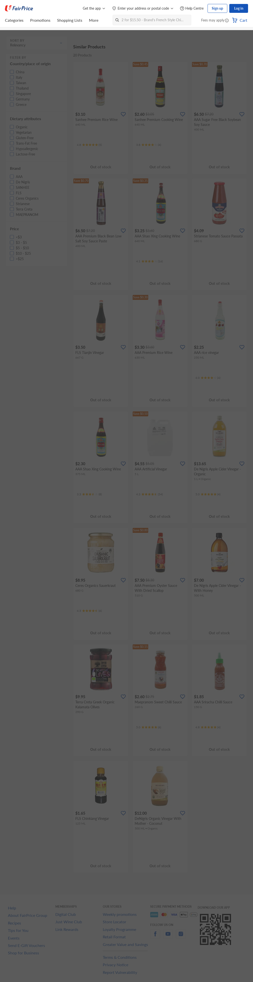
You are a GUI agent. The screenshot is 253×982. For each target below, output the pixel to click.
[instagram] (181, 936)
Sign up (217, 8)
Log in (238, 8)
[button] (227, 21)
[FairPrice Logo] (19, 8)
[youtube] (168, 936)
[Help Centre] (192, 8)
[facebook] (155, 936)
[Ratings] (89, 145)
